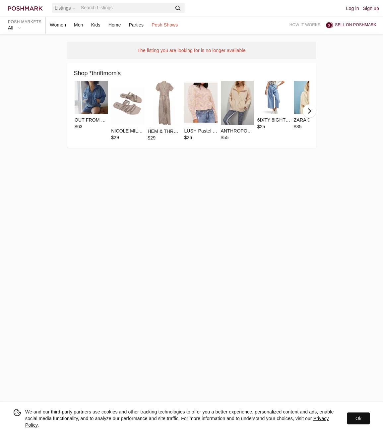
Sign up (371, 8)
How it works (305, 25)
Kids (95, 24)
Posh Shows (165, 24)
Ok (358, 418)
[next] (309, 111)
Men (78, 24)
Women (58, 24)
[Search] (126, 8)
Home (114, 24)
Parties (136, 24)
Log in (352, 8)
